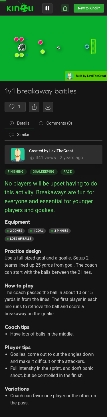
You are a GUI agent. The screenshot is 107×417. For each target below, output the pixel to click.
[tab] (19, 123)
